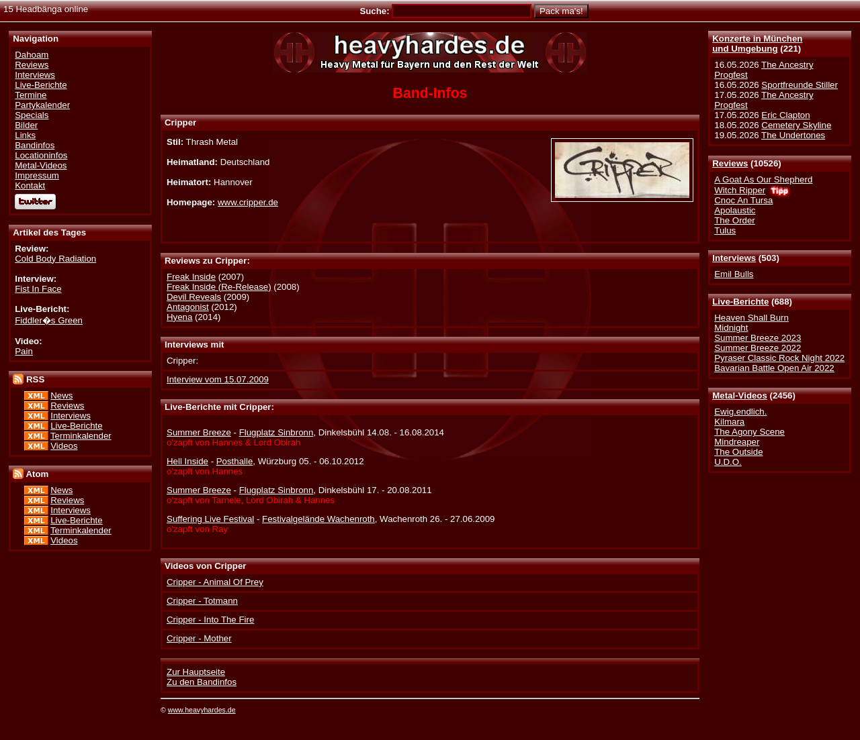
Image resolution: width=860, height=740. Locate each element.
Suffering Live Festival (210, 519)
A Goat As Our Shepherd (763, 179)
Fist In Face (38, 289)
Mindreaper (736, 442)
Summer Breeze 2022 (757, 348)
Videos (63, 446)
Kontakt (30, 185)
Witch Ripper (739, 190)
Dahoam (31, 55)
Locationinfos (41, 155)
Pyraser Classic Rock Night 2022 (779, 358)
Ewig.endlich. (740, 412)
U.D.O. (728, 462)
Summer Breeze (199, 432)
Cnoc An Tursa (743, 200)
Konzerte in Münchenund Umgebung (757, 44)
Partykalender (42, 105)
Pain (24, 351)
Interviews (734, 258)
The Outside (738, 452)
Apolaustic (734, 210)
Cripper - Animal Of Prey (215, 582)
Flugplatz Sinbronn (276, 432)
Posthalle (234, 461)
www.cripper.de (248, 202)
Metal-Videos (739, 395)
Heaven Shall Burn (751, 318)
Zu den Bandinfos (201, 682)
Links (25, 135)
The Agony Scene (749, 432)
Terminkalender (81, 436)
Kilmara (729, 422)
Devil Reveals (194, 297)
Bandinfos (34, 145)
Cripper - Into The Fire (210, 620)
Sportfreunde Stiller (799, 85)
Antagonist (188, 307)
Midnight (731, 328)
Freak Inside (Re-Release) (219, 287)
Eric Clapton (785, 115)
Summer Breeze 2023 (757, 338)
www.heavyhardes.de (202, 710)
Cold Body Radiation (55, 259)
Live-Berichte (740, 302)
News (61, 395)
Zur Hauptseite (196, 672)
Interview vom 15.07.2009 (218, 379)
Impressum (37, 175)
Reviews (730, 163)
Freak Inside (191, 277)
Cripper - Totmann (202, 601)
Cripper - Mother (199, 638)
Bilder (26, 125)
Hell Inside (187, 461)
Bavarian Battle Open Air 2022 (774, 368)
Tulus (725, 230)
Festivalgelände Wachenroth (318, 519)
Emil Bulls (733, 274)
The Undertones (793, 135)
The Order (734, 220)
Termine (30, 95)
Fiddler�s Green (49, 320)
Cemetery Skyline (796, 125)
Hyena (179, 317)
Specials (31, 115)
